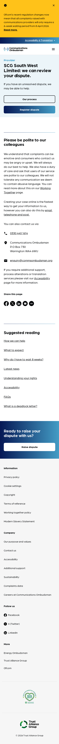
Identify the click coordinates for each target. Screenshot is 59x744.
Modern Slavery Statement (19, 521)
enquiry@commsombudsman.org (31, 260)
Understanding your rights (20, 378)
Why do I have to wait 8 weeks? (23, 359)
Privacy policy (11, 477)
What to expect (14, 350)
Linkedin (13, 632)
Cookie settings (12, 485)
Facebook (14, 615)
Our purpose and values (17, 541)
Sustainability (11, 577)
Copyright (9, 494)
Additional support (14, 568)
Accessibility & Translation (39, 40)
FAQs (7, 396)
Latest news (11, 368)
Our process (29, 99)
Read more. (10, 29)
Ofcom (7, 668)
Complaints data (13, 585)
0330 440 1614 (19, 233)
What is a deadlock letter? (20, 406)
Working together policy (17, 512)
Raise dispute (30, 447)
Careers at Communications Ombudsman (27, 594)
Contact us (10, 550)
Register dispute (29, 109)
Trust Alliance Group (15, 660)
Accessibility (42, 278)
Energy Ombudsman (16, 652)
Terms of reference (14, 503)
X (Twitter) (14, 623)
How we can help (14, 340)
